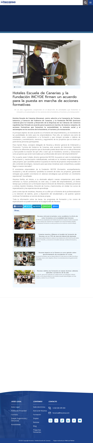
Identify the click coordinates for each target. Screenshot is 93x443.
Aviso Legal (15, 407)
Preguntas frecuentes (37, 431)
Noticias (36, 422)
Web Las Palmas (69, 440)
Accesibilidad (15, 424)
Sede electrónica (39, 407)
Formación (37, 414)
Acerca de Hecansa (40, 411)
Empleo (36, 418)
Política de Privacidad (18, 411)
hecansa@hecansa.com (58, 413)
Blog (35, 426)
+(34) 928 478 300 (56, 408)
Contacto (14, 414)
